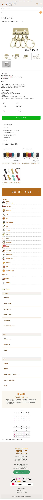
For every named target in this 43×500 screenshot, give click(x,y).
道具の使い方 (7, 344)
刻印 (7, 218)
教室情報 (6, 368)
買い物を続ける (6, 137)
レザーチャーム (9, 254)
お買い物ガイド (7, 309)
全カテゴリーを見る (21, 192)
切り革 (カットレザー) (9, 202)
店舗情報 (6, 363)
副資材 (7, 246)
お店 (4, 359)
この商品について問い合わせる (9, 135)
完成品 (7, 278)
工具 (7, 214)
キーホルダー (10, 17)
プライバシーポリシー (21, 490)
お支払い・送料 (7, 303)
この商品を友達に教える (8, 132)
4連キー (12, 18)
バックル (8, 234)
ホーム (2, 17)
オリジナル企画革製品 (9, 380)
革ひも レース (9, 242)
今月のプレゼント (8, 314)
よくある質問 (7, 320)
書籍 (7, 266)
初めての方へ (7, 297)
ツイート (5, 140)
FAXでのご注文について (9, 325)
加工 (7, 274)
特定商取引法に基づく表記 (21, 492)
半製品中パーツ (9, 258)
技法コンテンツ (7, 339)
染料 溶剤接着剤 (9, 222)
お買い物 (5, 293)
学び (4, 334)
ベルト (7, 238)
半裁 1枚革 (8, 206)
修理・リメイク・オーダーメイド (12, 374)
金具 (6, 17)
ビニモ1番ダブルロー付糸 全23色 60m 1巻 (11, 163)
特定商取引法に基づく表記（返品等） (11, 130)
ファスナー (8, 250)
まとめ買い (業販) (10, 270)
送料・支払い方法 (21, 488)
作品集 (5, 350)
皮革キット (8, 210)
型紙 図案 (8, 262)
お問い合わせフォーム (21, 472)
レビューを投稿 (6, 127)
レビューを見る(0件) (7, 124)
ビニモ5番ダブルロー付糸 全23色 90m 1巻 (30, 163)
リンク (5, 385)
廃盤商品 (8, 282)
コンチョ (8, 230)
